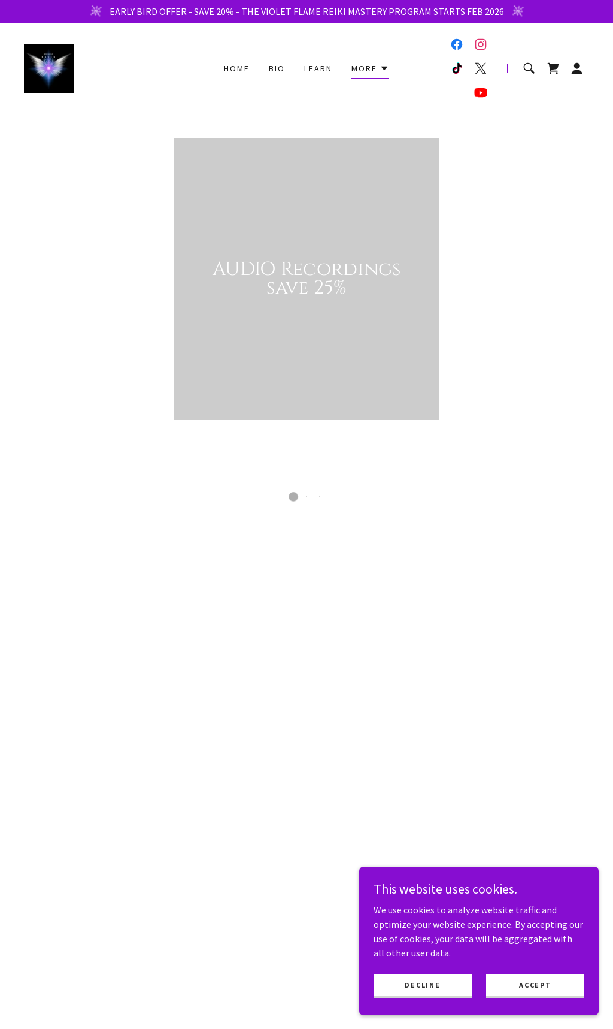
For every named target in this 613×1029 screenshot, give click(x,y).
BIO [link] (277, 68)
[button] (370, 70)
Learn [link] (318, 68)
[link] (49, 67)
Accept (535, 984)
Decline (422, 984)
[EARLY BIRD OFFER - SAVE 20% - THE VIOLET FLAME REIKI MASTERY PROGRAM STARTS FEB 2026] (306, 11)
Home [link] (237, 68)
